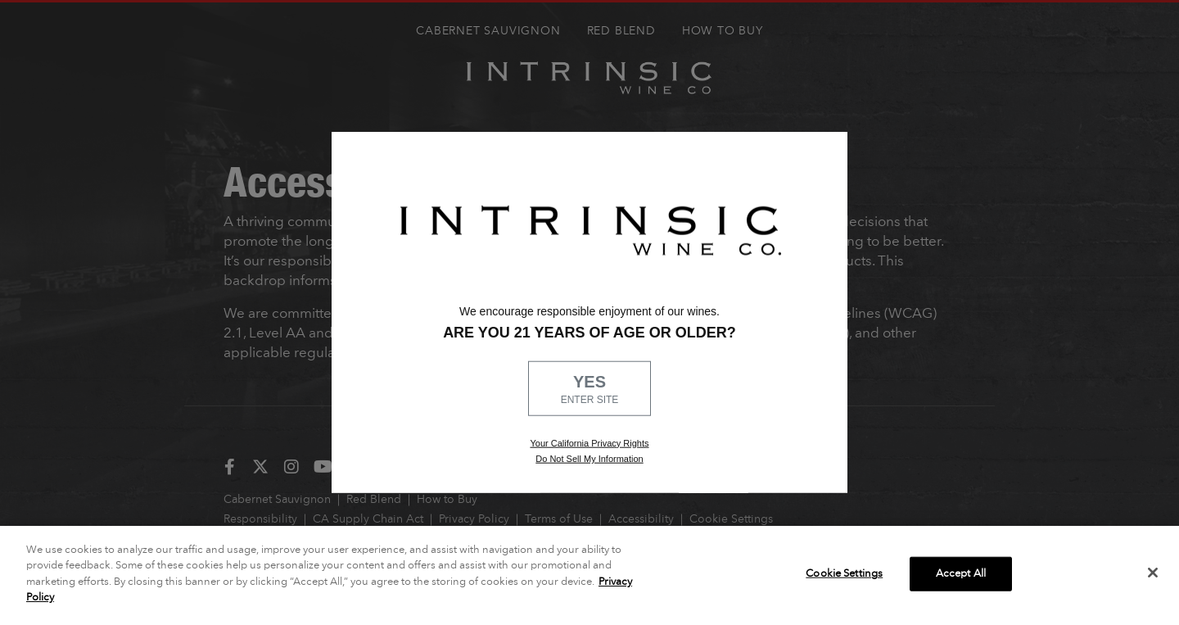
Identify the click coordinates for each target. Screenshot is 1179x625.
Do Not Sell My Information (589, 459)
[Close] (1153, 573)
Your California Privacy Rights (589, 442)
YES (589, 390)
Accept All (961, 573)
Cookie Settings (844, 573)
